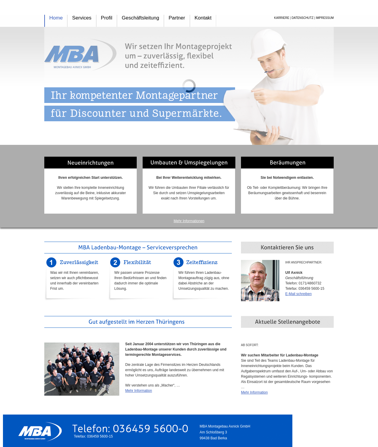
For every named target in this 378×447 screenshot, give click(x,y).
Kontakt (203, 18)
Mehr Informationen (189, 221)
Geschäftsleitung (140, 18)
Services (81, 18)
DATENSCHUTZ (303, 17)
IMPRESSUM (325, 17)
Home (56, 18)
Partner (177, 18)
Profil (107, 18)
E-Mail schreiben (298, 294)
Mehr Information (138, 391)
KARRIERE (281, 17)
